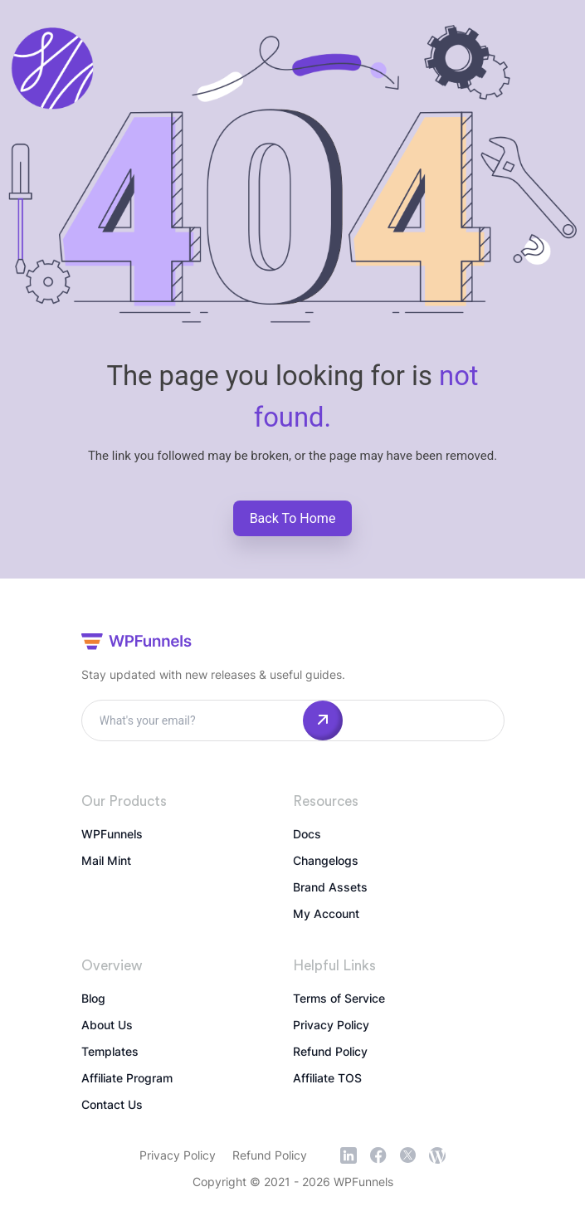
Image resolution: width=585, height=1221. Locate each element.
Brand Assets (330, 887)
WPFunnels (112, 834)
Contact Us (112, 1104)
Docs (307, 834)
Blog (93, 998)
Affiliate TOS (327, 1078)
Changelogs (325, 860)
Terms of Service (339, 998)
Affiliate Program (127, 1078)
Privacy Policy (331, 1025)
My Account (326, 913)
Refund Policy (330, 1051)
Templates (110, 1051)
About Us (107, 1025)
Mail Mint (106, 860)
